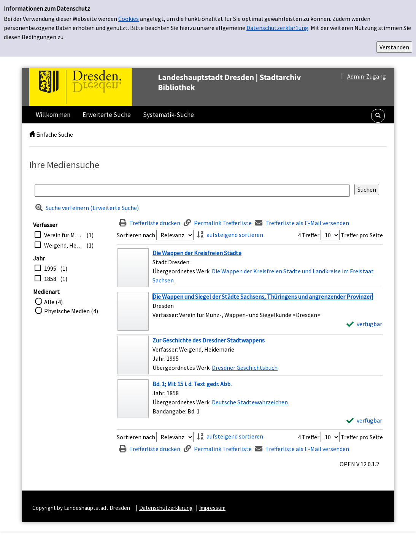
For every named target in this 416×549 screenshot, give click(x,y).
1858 (50, 278)
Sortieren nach (136, 235)
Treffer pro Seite (362, 235)
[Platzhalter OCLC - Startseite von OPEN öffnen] (181, 87)
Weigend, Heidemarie (63, 245)
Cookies (128, 18)
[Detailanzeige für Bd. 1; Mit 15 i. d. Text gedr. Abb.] (192, 384)
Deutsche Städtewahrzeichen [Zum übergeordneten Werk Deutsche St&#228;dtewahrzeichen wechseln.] (250, 402)
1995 (50, 268)
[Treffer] (250, 268)
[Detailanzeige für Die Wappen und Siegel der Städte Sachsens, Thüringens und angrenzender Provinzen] (262, 296)
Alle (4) (53, 302)
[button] (378, 116)
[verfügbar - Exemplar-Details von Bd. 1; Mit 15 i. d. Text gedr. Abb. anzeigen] (364, 420)
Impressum (212, 507)
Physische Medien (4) (71, 311)
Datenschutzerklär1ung (277, 28)
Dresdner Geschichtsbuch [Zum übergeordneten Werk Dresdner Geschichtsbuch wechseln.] (245, 367)
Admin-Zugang (366, 76)
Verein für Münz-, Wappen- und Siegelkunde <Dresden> (63, 235)
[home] (32, 134)
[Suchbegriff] (192, 191)
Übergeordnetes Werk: (182, 271)
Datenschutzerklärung (166, 507)
